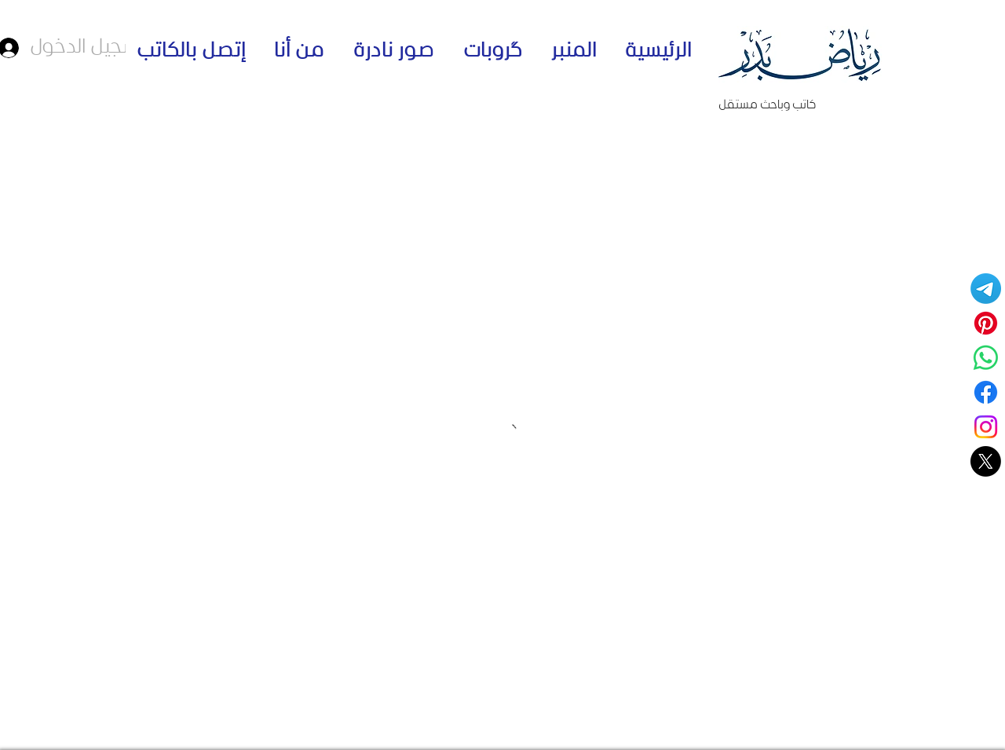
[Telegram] (985, 288)
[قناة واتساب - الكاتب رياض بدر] (985, 357)
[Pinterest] (985, 323)
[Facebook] (985, 392)
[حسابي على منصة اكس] (985, 461)
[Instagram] (985, 427)
